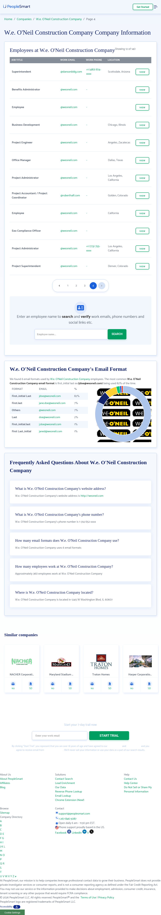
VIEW (142, 72)
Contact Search (64, 779)
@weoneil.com (69, 89)
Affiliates (5, 783)
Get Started (143, 7)
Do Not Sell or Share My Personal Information (138, 789)
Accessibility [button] (10, 907)
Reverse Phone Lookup (68, 791)
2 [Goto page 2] (76, 285)
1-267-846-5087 (65, 818)
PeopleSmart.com (53, 750)
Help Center (131, 783)
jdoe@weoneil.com (50, 396)
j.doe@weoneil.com (50, 424)
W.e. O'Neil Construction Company (59, 19)
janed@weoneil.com (50, 431)
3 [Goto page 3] (84, 285)
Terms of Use (115, 746)
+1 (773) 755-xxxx (93, 248)
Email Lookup (63, 796)
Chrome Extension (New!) (69, 800)
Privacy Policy (134, 746)
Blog (2, 787)
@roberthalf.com (70, 195)
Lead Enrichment (65, 783)
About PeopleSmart (11, 779)
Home (8, 19)
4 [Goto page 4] (93, 285)
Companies (24, 19)
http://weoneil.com (92, 496)
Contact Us (130, 779)
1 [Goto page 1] (67, 285)
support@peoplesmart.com (72, 813)
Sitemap (5, 812)
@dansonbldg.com (71, 71)
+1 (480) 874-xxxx (93, 71)
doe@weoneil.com (49, 417)
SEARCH (117, 334)
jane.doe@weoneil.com (52, 403)
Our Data (60, 787)
